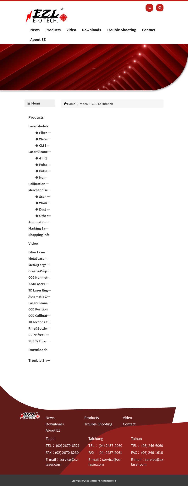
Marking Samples (41, 228)
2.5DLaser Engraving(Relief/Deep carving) (41, 283)
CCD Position (38, 309)
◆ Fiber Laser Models (45, 132)
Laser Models (38, 126)
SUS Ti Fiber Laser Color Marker (41, 341)
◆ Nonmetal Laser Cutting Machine (45, 177)
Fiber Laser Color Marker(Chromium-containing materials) (41, 252)
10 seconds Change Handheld (41, 322)
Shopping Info (39, 234)
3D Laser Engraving (41, 290)
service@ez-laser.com (62, 462)
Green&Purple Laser (41, 271)
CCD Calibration (40, 315)
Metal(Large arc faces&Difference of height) (41, 264)
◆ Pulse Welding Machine (45, 171)
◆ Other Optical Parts (45, 215)
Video (71, 29)
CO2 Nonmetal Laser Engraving (41, 277)
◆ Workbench (45, 203)
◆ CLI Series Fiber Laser (45, 145)
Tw (149, 8)
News (35, 29)
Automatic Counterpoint (41, 296)
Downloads (91, 29)
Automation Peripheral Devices (41, 222)
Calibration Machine (41, 183)
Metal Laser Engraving (41, 258)
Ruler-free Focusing (41, 334)
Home (69, 104)
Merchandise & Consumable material (41, 190)
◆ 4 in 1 (41, 158)
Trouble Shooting (121, 29)
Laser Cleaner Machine (41, 151)
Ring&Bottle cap (40, 328)
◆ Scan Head (45, 196)
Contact (148, 29)
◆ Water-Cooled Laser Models (45, 139)
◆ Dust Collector (45, 209)
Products (53, 29)
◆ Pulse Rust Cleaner (45, 164)
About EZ (38, 39)
